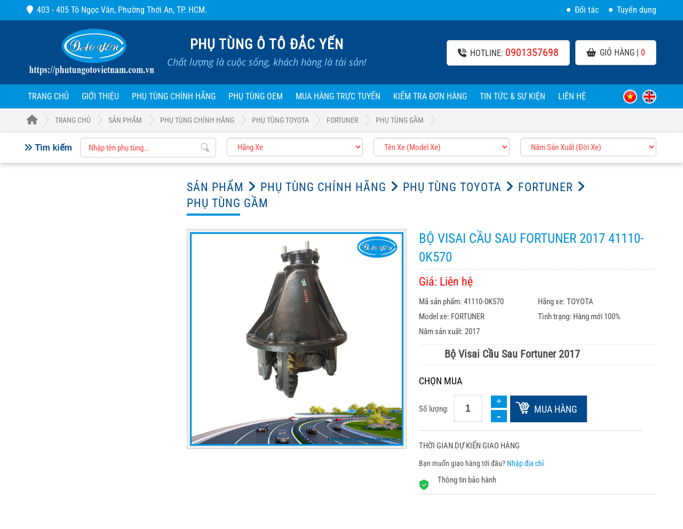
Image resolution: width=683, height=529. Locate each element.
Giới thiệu (100, 96)
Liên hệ (572, 96)
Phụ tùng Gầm (400, 120)
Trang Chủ (59, 120)
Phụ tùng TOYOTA (280, 120)
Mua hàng (555, 409)
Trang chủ (48, 96)
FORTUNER (342, 120)
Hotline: (508, 52)
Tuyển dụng (632, 10)
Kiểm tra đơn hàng (430, 96)
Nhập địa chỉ (525, 463)
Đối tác (583, 10)
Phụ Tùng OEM (255, 96)
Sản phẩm (125, 120)
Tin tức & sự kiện (512, 96)
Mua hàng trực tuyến (338, 96)
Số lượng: (434, 409)
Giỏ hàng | (615, 53)
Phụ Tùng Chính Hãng (174, 96)
